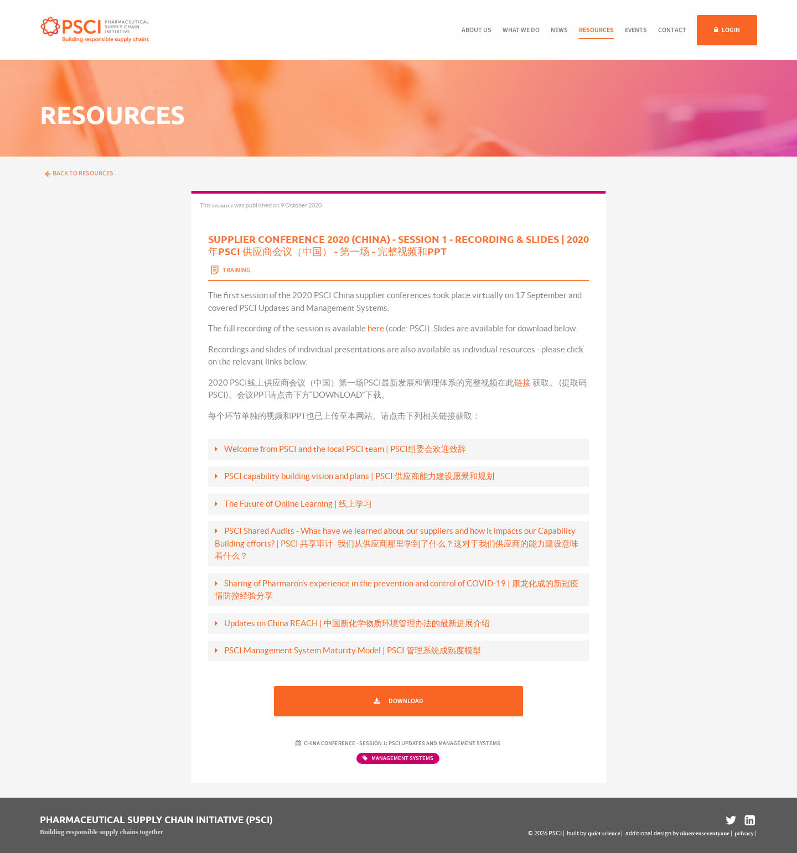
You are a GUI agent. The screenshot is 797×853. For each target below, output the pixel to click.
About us (476, 30)
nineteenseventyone (704, 833)
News (559, 30)
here (376, 328)
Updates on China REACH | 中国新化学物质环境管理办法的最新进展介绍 (357, 623)
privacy (744, 833)
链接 (522, 382)
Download (406, 701)
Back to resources (79, 173)
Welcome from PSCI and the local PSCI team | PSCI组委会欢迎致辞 (345, 449)
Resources (596, 30)
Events (636, 30)
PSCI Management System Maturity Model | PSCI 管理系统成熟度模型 (352, 650)
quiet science (604, 833)
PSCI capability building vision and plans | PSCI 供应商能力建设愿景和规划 (359, 476)
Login (731, 30)
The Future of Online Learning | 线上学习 (298, 503)
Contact (672, 30)
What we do (521, 30)
